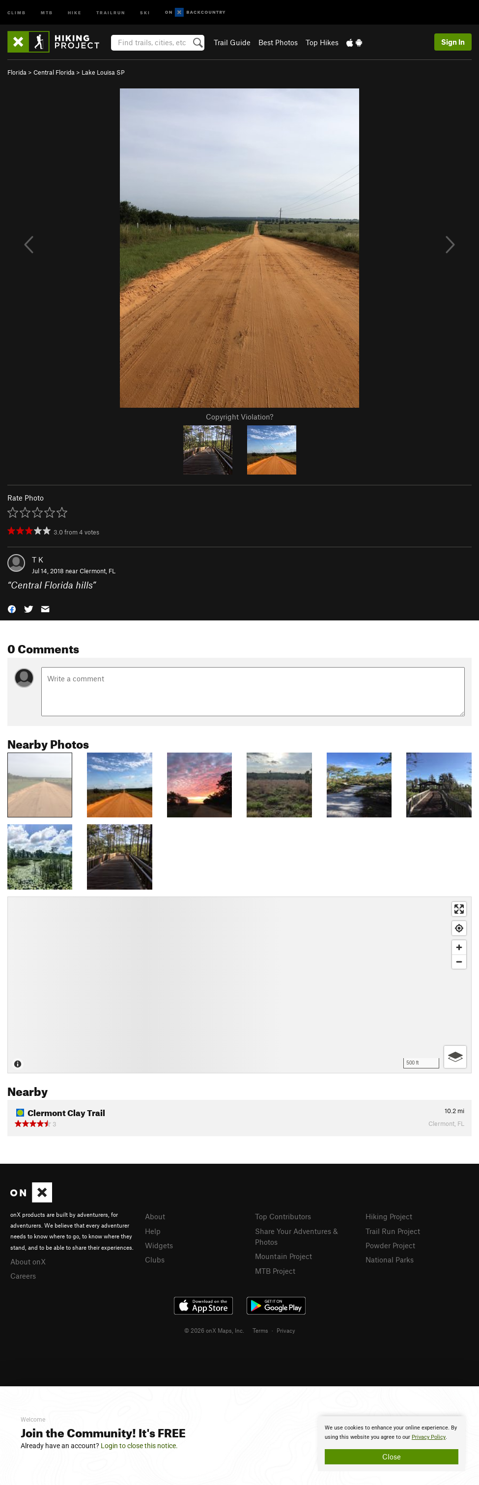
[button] (11, 608)
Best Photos (278, 42)
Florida (17, 72)
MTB (47, 12)
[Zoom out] (459, 961)
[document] (391, 1443)
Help (153, 1231)
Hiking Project (389, 1216)
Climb (16, 12)
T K (37, 559)
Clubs (155, 1259)
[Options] (455, 1057)
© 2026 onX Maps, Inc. (214, 1330)
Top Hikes (322, 42)
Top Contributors (283, 1216)
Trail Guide (232, 42)
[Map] (239, 985)
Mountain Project (283, 1256)
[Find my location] (459, 928)
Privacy (286, 1330)
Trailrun (110, 12)
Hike (75, 12)
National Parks (390, 1259)
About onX (28, 1261)
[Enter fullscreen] (459, 909)
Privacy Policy (429, 1437)
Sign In (453, 41)
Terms (260, 1330)
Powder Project (390, 1245)
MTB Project (275, 1270)
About (155, 1216)
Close (391, 1456)
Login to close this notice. (139, 1446)
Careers (23, 1275)
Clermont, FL (97, 571)
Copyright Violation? (239, 416)
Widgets (159, 1245)
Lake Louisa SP (103, 72)
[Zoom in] (459, 947)
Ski (145, 12)
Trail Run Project (393, 1231)
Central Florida (54, 72)
